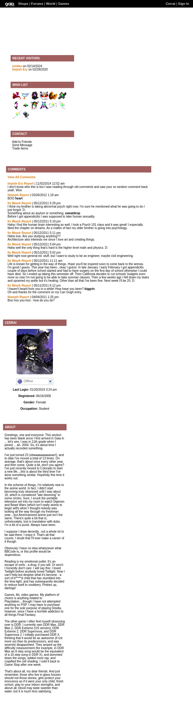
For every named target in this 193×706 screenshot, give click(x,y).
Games (63, 3)
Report (29, 183)
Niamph (13, 195)
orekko (17, 66)
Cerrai (170, 3)
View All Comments (21, 177)
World (50, 3)
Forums (37, 3)
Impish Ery (20, 69)
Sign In (183, 3)
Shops (23, 3)
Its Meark (14, 203)
